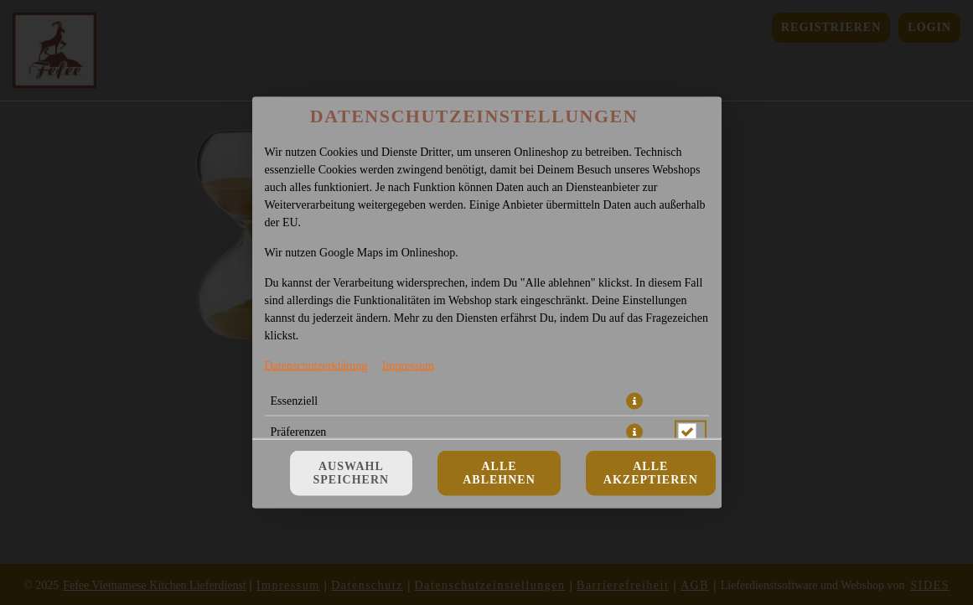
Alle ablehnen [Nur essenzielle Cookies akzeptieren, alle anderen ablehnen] (499, 473)
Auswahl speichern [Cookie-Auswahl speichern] (351, 473)
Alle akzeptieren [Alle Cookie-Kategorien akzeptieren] (650, 473)
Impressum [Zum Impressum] (408, 365)
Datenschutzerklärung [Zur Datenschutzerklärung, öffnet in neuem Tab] (316, 365)
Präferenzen (299, 432)
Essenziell (294, 401)
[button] (634, 401)
